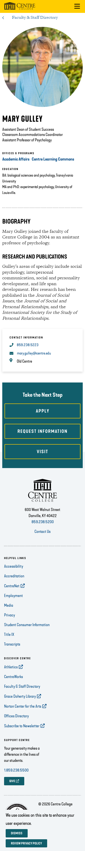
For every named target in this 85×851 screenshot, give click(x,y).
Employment (13, 595)
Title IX (9, 634)
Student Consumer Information (27, 624)
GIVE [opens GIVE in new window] (12, 781)
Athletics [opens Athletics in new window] (11, 666)
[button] (77, 6)
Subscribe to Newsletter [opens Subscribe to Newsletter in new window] (21, 725)
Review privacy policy (26, 843)
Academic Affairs (15, 159)
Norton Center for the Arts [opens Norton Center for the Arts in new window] (22, 706)
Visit (42, 451)
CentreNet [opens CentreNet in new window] (11, 585)
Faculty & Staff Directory (35, 18)
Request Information (42, 431)
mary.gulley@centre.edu (34, 353)
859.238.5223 (28, 345)
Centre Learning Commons (53, 159)
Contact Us (42, 531)
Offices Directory (16, 715)
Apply (42, 411)
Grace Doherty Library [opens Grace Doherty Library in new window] (20, 696)
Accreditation (14, 576)
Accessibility (13, 566)
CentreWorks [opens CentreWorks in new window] (13, 676)
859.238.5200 (43, 521)
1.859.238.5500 (16, 770)
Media (8, 605)
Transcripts (12, 644)
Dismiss (16, 833)
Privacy (9, 615)
